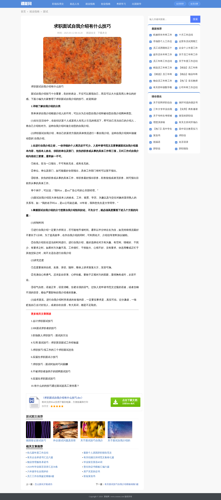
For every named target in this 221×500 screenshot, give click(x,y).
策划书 (156, 135)
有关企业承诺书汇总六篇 (41, 457)
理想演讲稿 (159, 122)
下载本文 (102, 33)
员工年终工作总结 (162, 61)
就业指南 (91, 4)
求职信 (182, 135)
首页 (23, 11)
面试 (42, 11)
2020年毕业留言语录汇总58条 (43, 466)
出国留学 (138, 4)
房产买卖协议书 (92, 471)
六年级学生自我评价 (38, 471)
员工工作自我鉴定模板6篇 (41, 476)
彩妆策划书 (90, 476)
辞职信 (156, 148)
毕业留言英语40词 (94, 462)
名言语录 (183, 142)
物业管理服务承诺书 (38, 462)
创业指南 (107, 4)
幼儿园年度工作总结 (38, 452)
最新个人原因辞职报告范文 (99, 452)
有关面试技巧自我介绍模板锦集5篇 (120, 484)
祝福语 (156, 142)
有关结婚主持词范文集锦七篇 (100, 457)
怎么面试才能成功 (44, 484)
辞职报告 (183, 148)
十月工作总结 (186, 35)
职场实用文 (59, 4)
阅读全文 (91, 33)
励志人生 (76, 4)
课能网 (106, 496)
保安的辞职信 (186, 115)
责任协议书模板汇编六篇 (97, 466)
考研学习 (122, 4)
